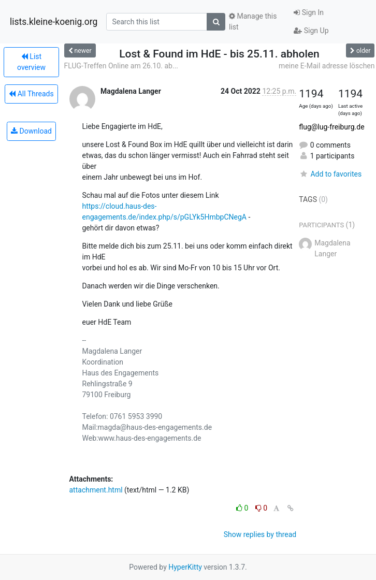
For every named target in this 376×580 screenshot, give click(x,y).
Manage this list (253, 21)
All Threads (31, 94)
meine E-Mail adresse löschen (326, 66)
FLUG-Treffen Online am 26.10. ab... (121, 66)
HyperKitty (185, 567)
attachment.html (96, 490)
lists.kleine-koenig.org (53, 22)
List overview (31, 61)
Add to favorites (330, 174)
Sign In (309, 12)
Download (31, 131)
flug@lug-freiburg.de (331, 127)
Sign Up (311, 30)
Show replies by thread (260, 534)
